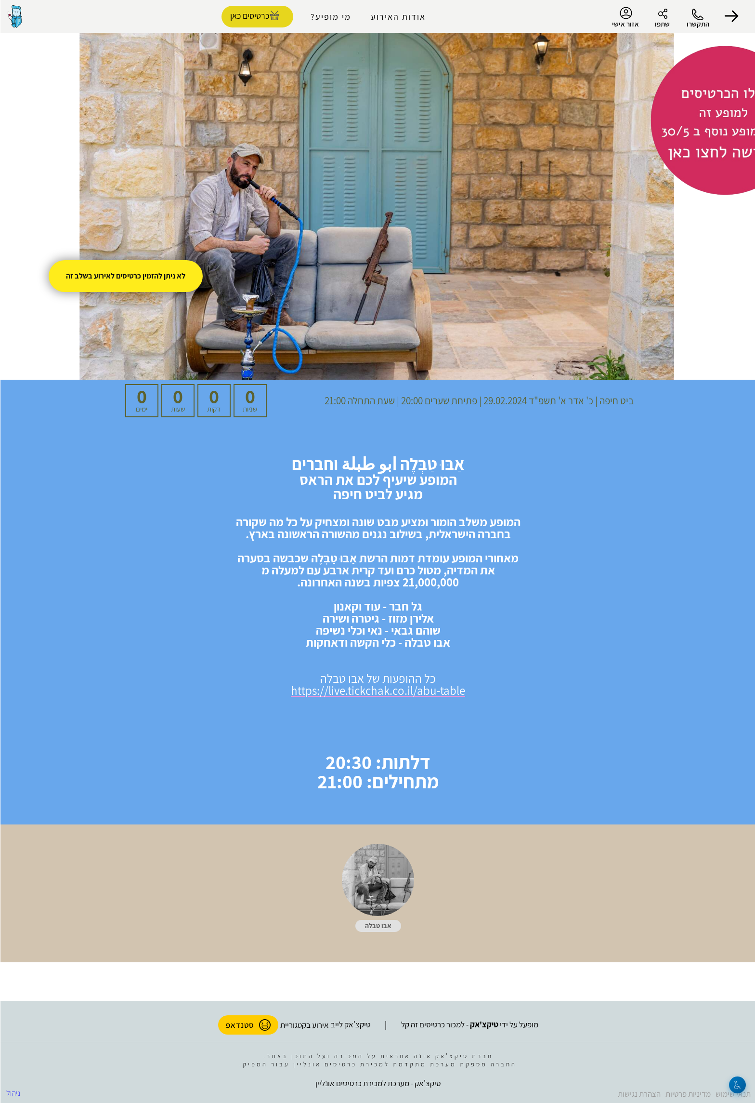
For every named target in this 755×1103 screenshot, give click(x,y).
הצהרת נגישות (638, 1094)
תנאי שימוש (732, 1094)
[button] (730, 16)
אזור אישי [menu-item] (625, 17)
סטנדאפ (247, 1025)
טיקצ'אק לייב (350, 1024)
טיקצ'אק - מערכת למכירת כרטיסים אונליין (377, 1083)
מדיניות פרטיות (687, 1094)
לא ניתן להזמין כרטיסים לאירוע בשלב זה (125, 276)
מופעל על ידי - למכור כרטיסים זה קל (469, 1024)
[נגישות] (737, 1084)
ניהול (13, 1093)
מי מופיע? (330, 16)
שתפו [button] (661, 23)
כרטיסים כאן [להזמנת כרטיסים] (249, 15)
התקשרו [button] (697, 23)
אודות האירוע (397, 16)
